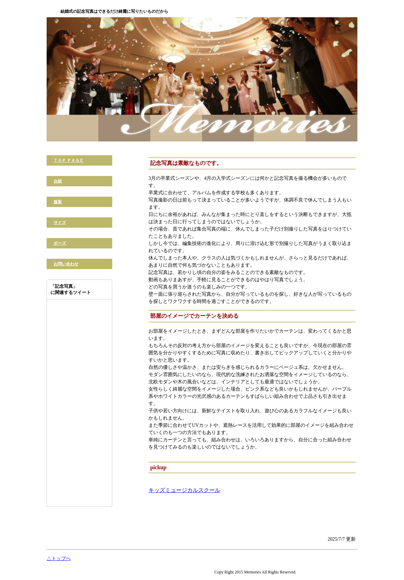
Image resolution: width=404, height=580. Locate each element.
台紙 (58, 181)
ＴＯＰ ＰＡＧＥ (69, 160)
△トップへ (59, 558)
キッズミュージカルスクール (184, 490)
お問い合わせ (66, 264)
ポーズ (60, 243)
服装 (58, 201)
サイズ (60, 222)
